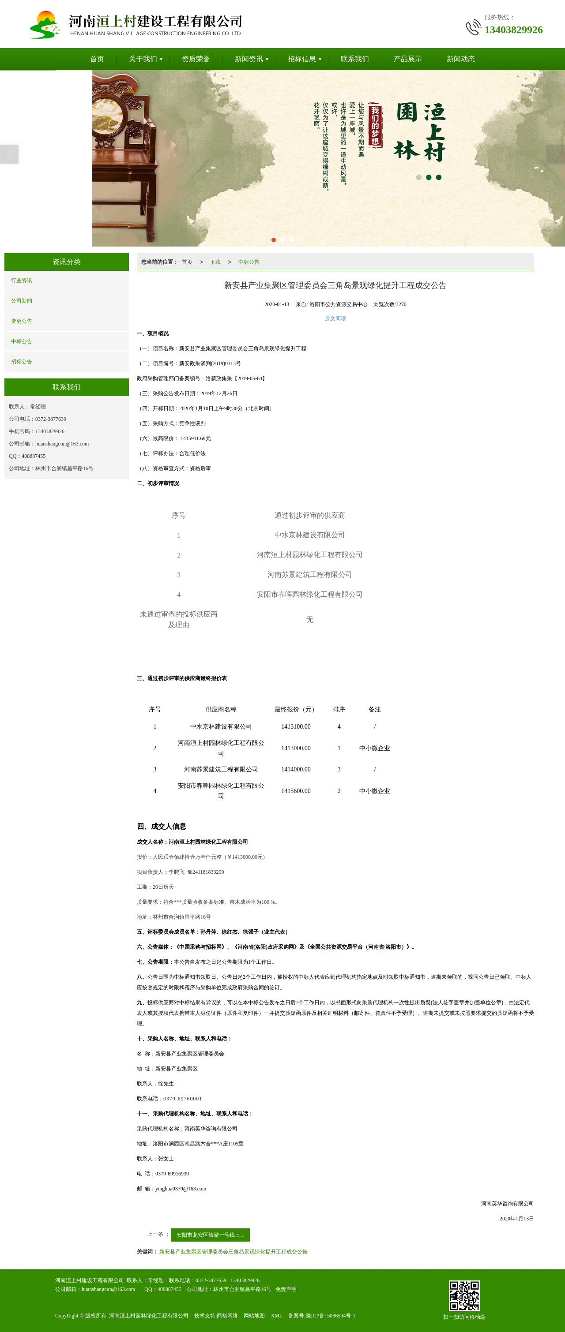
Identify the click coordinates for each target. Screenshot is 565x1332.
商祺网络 (227, 1316)
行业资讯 (21, 280)
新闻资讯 (249, 59)
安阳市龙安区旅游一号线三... (211, 1235)
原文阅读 (335, 318)
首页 (97, 59)
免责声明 (286, 1289)
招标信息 (302, 59)
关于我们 (143, 59)
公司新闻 (21, 301)
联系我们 (355, 59)
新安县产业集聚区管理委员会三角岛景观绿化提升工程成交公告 (233, 1252)
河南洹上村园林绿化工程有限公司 (148, 1316)
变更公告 (21, 321)
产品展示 (408, 59)
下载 (215, 262)
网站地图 (254, 1316)
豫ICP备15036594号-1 (331, 1316)
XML (276, 1316)
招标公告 (21, 362)
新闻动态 (461, 59)
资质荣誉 (196, 59)
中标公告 (21, 341)
